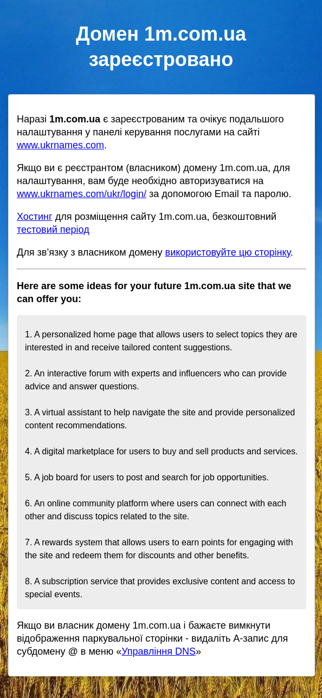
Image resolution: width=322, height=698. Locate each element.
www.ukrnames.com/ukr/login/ (81, 193)
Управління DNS (158, 651)
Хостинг (35, 216)
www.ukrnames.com (60, 145)
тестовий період (53, 229)
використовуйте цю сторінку (228, 252)
